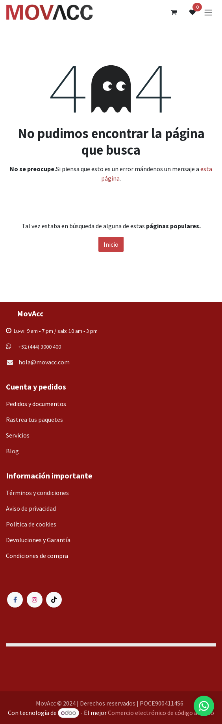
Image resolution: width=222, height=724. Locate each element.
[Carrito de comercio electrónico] (173, 12)
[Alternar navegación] (208, 12)
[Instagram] (35, 600)
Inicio (111, 244)
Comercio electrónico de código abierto (161, 713)
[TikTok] (54, 600)
